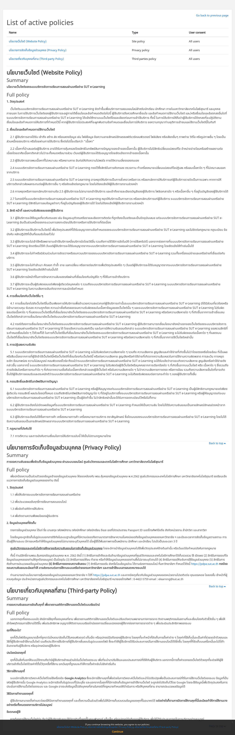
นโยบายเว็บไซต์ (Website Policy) (27, 41)
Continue (117, 731)
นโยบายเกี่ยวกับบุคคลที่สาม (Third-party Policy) (36, 59)
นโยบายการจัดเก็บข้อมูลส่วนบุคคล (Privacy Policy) (37, 50)
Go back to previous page (212, 15)
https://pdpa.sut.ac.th (204, 564)
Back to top (218, 443)
